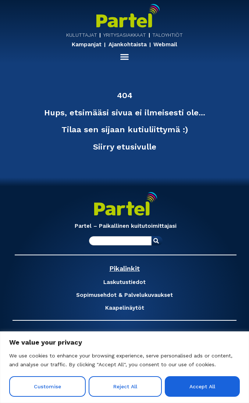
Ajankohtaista (128, 45)
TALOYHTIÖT (167, 35)
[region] (124, 367)
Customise (47, 386)
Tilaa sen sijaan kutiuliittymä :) (124, 129)
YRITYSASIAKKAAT (124, 35)
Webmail (165, 45)
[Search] (157, 240)
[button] (125, 57)
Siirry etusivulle (124, 146)
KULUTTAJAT (81, 35)
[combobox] (120, 240)
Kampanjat (87, 45)
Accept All (202, 386)
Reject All (125, 386)
